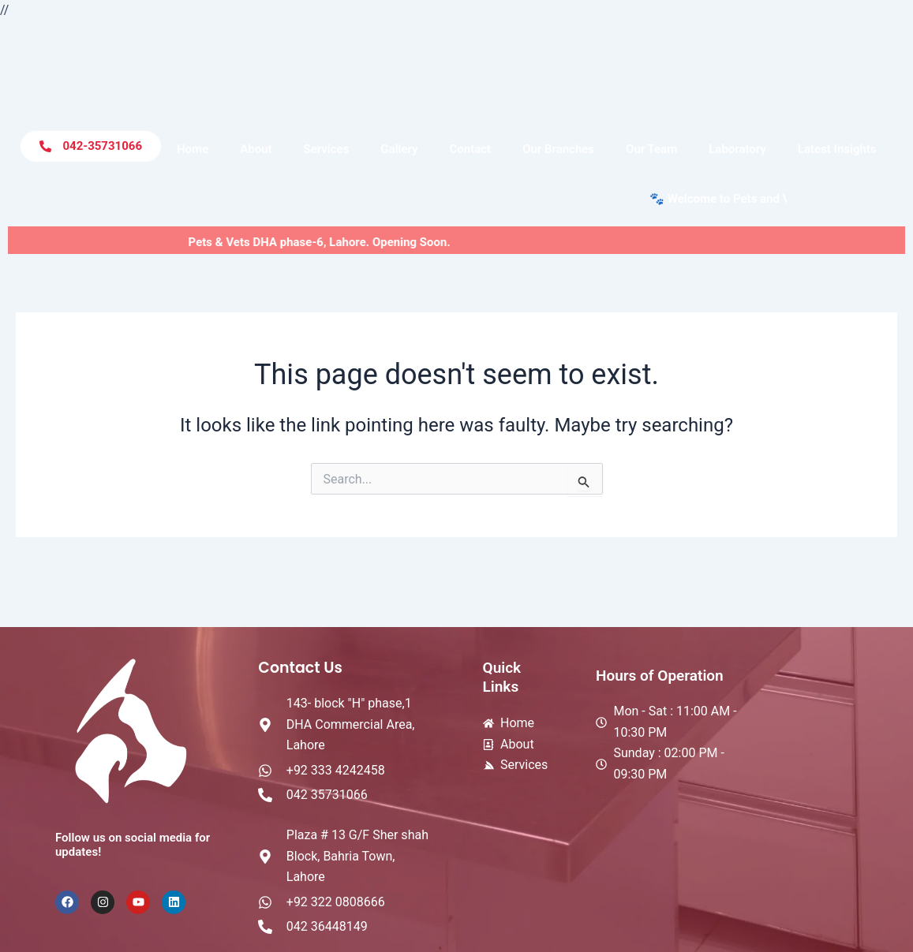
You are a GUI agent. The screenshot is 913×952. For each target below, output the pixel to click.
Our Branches (558, 149)
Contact (470, 149)
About (255, 149)
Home (192, 149)
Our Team (651, 149)
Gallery (398, 149)
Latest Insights (837, 149)
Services (327, 149)
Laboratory (737, 149)
